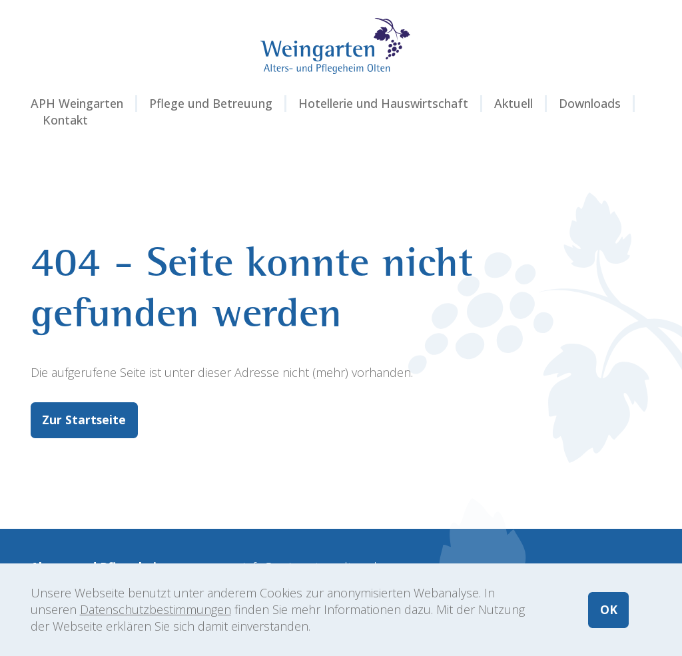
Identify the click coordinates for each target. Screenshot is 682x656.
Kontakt (65, 120)
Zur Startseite (85, 420)
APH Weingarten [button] (77, 103)
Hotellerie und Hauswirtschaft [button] (383, 103)
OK (608, 609)
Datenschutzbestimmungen (155, 609)
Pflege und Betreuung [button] (210, 103)
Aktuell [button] (513, 103)
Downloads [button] (590, 103)
